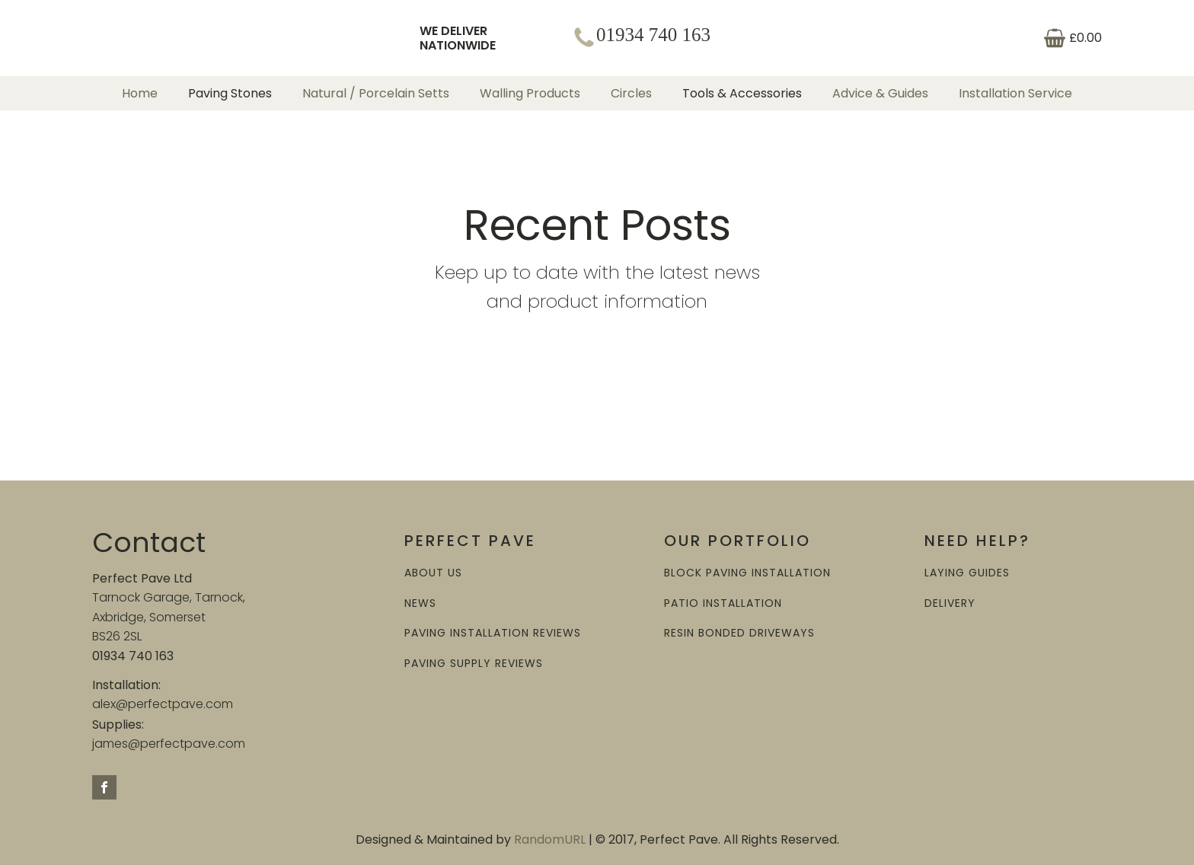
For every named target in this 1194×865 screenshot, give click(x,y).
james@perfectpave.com (168, 743)
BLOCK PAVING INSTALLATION (747, 573)
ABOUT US (433, 573)
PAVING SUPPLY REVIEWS (473, 663)
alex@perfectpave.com (162, 704)
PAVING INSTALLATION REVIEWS (492, 633)
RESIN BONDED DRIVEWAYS (739, 633)
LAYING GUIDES (967, 573)
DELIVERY (949, 603)
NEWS (420, 603)
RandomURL (550, 839)
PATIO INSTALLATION (723, 603)
